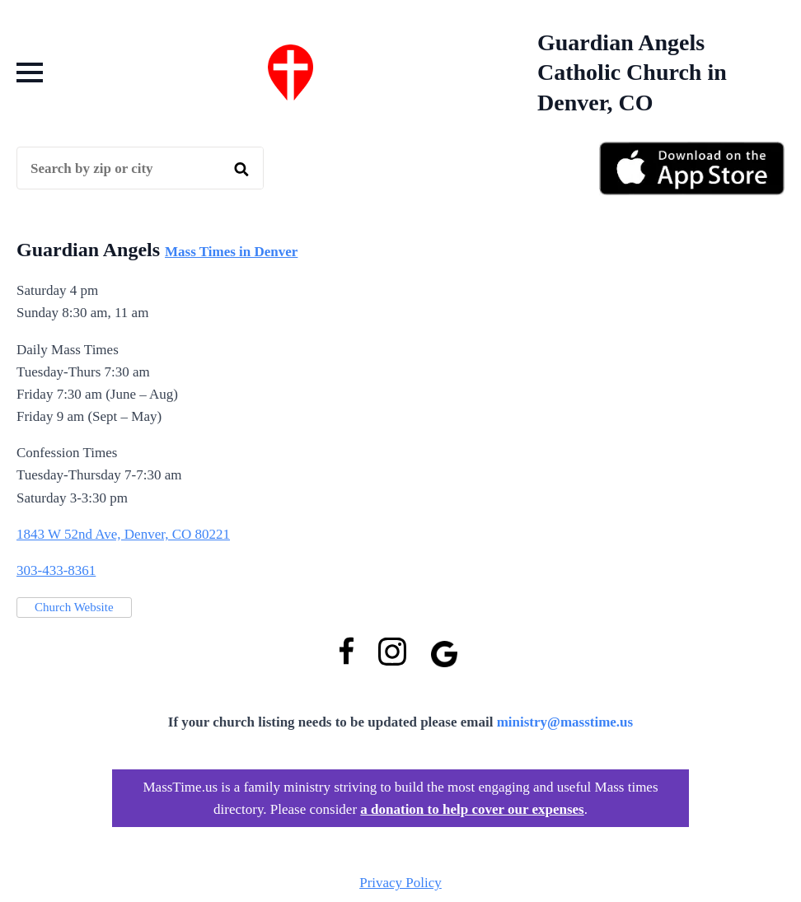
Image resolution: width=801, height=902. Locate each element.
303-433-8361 (56, 570)
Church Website (74, 607)
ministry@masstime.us (565, 722)
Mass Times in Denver (231, 251)
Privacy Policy (400, 882)
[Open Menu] (29, 72)
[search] (241, 168)
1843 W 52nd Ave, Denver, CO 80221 (123, 534)
